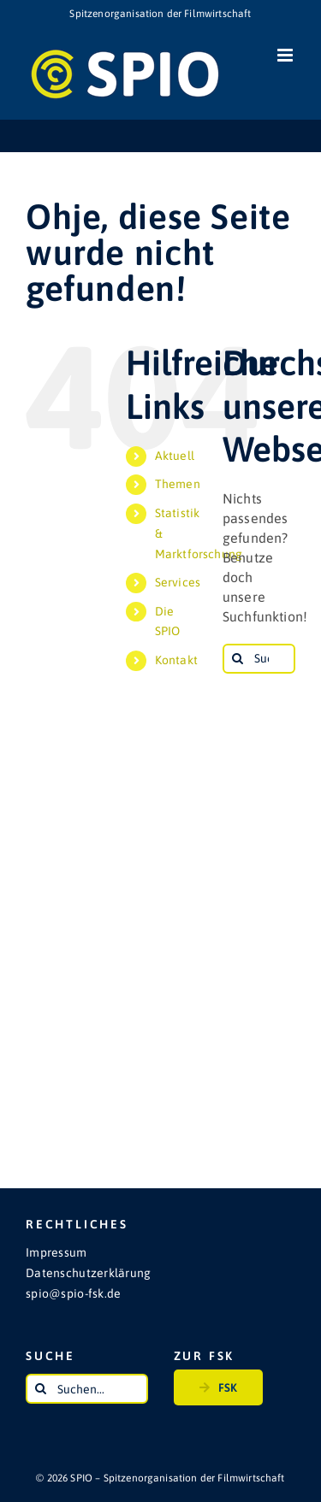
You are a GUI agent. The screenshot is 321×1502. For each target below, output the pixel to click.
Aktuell (174, 455)
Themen (177, 484)
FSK (218, 1384)
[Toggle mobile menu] (286, 55)
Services (177, 582)
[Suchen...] (259, 659)
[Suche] (238, 659)
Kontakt (176, 660)
